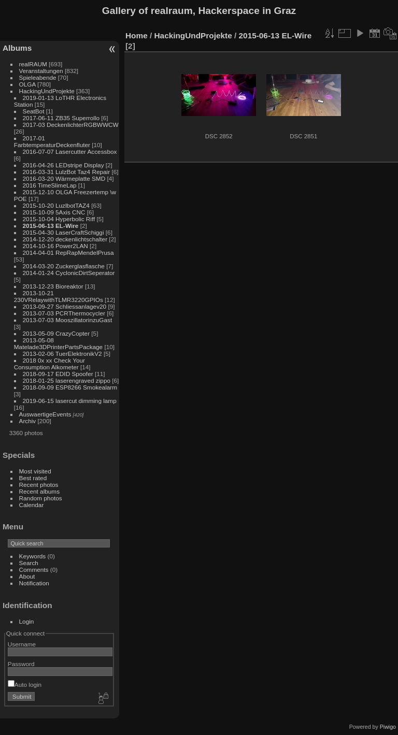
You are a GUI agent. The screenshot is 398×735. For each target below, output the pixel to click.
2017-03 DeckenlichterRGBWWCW (71, 124)
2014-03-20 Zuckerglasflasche (64, 266)
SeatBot (34, 111)
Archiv (27, 420)
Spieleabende (37, 77)
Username (22, 644)
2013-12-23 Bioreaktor (53, 286)
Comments (34, 569)
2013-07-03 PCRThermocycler (64, 313)
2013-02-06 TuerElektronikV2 (62, 353)
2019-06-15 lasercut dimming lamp (70, 400)
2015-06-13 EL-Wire (51, 225)
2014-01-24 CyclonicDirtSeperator (69, 272)
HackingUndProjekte (47, 91)
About (27, 576)
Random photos (40, 498)
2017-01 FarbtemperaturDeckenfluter (52, 141)
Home (136, 35)
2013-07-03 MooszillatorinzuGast (67, 319)
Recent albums (39, 491)
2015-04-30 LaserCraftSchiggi (63, 232)
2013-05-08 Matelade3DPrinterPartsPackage (58, 343)
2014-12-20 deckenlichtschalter (65, 239)
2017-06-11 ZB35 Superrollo (61, 117)
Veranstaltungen (41, 70)
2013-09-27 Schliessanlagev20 (65, 306)
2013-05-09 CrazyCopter (56, 333)
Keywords (32, 556)
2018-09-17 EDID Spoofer (58, 373)
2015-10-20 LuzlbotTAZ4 (56, 205)
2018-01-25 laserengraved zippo (66, 380)
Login (26, 621)
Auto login (24, 684)
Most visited (35, 471)
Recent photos (39, 484)
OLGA (27, 84)
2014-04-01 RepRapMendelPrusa (68, 252)
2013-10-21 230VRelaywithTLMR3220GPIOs (58, 296)
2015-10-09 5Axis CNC (54, 212)
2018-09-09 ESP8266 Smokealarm (70, 387)
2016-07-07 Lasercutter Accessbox (70, 151)
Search (28, 562)
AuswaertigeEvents (45, 414)
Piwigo (388, 727)
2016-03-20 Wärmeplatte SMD (64, 178)
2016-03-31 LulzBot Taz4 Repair (66, 171)
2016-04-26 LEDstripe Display (63, 165)
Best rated (33, 477)
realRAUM (33, 64)
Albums (17, 48)
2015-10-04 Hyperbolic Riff (59, 218)
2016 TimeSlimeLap (50, 185)
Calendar (31, 504)
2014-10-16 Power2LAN (55, 245)
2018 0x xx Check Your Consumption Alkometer (49, 363)
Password (21, 663)
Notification (34, 583)
